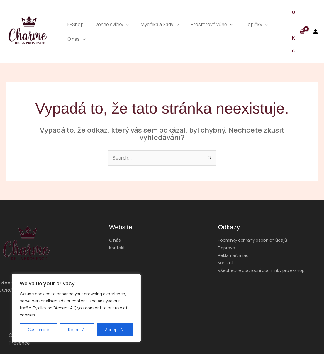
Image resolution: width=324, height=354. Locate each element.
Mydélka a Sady (160, 24)
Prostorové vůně (212, 24)
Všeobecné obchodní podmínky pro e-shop (264, 270)
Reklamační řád (234, 255)
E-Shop (75, 24)
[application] (126, 24)
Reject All (77, 329)
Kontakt (117, 247)
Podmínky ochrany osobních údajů (254, 240)
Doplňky (256, 24)
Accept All (115, 329)
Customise (38, 329)
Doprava (227, 247)
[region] (76, 308)
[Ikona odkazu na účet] (315, 31)
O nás (76, 39)
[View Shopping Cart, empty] (298, 31)
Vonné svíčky (112, 24)
